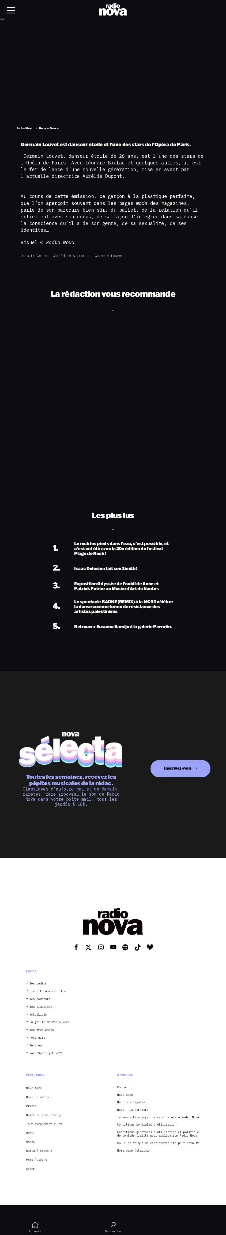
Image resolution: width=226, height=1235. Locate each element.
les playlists (40, 1007)
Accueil (35, 1227)
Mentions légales (131, 1102)
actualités (38, 1014)
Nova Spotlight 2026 (46, 1053)
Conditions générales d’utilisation (146, 1124)
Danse (30, 1142)
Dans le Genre (34, 255)
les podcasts (39, 999)
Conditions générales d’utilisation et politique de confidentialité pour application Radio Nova (158, 1133)
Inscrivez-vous (177, 768)
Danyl (30, 1133)
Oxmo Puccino (36, 1160)
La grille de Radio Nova (49, 1022)
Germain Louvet (109, 255)
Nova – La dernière (132, 1110)
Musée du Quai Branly (43, 1115)
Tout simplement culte (44, 1124)
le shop (35, 1045)
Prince (31, 1106)
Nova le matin (37, 1097)
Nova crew (125, 1095)
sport (30, 1169)
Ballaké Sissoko (39, 1151)
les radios (38, 983)
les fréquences (41, 1030)
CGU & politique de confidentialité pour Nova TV (158, 1143)
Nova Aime (34, 1088)
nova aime (37, 1037)
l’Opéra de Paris (43, 163)
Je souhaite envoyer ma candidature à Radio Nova (158, 1117)
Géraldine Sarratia (71, 255)
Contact (123, 1087)
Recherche (113, 1227)
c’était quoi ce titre (47, 991)
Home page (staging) (133, 1150)
